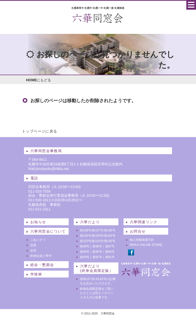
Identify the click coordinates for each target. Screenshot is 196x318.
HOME (31, 80)
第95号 (97, 252)
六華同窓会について (48, 231)
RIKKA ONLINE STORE (146, 245)
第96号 (84, 252)
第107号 (97, 230)
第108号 (85, 230)
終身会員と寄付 (41, 256)
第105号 (85, 235)
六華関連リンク (143, 222)
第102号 (85, 241)
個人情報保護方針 (142, 240)
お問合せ (138, 231)
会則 (33, 250)
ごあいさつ (37, 240)
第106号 (109, 230)
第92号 (97, 257)
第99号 (84, 246)
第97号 (110, 246)
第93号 (84, 257)
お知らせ (38, 222)
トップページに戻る (39, 131)
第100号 (109, 241)
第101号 (97, 241)
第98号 (97, 246)
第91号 (110, 257)
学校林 (36, 274)
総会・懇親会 (42, 265)
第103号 (109, 235)
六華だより (90, 222)
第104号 (97, 235)
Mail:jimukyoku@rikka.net (48, 169)
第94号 (110, 252)
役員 (33, 245)
